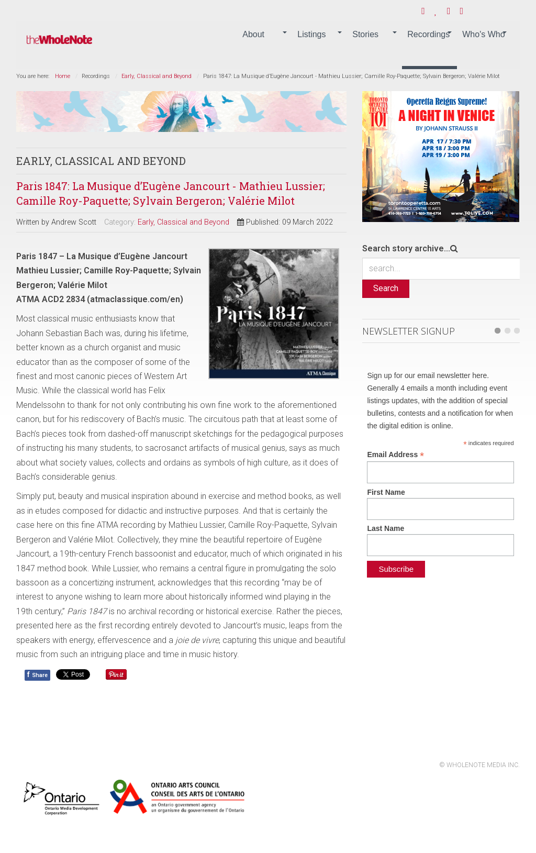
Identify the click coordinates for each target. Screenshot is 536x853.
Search (385, 288)
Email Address (395, 455)
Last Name (385, 528)
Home (62, 76)
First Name (386, 492)
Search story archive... (406, 248)
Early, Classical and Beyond (156, 76)
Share (37, 674)
